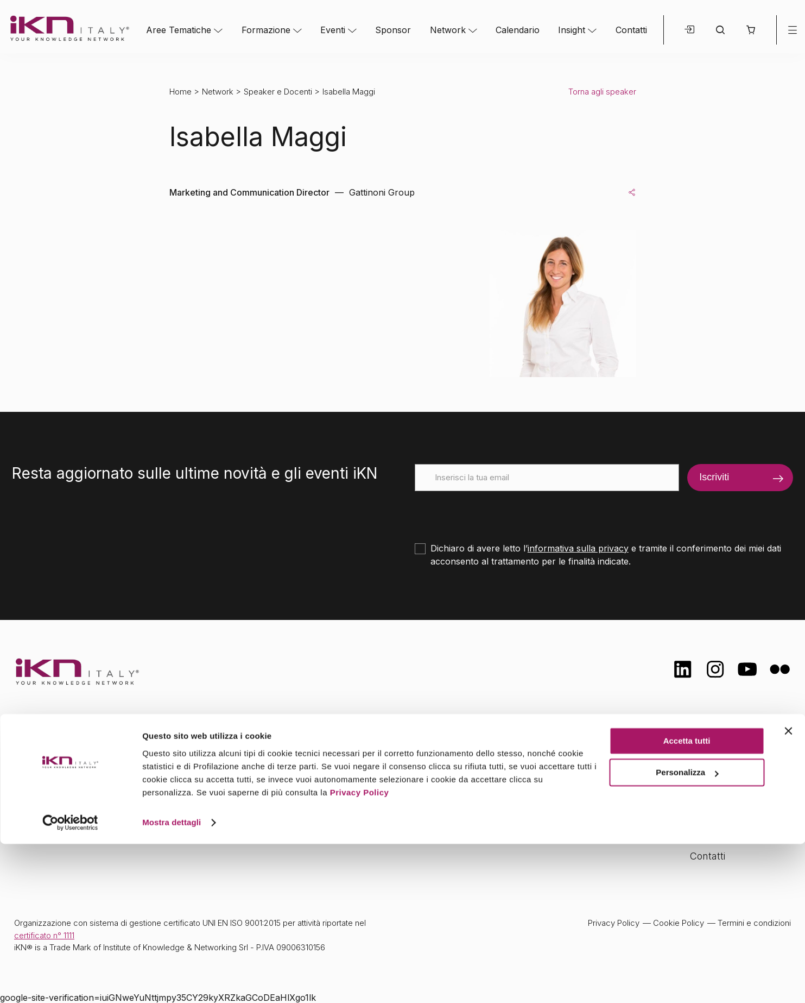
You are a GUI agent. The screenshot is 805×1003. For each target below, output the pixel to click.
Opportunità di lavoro (737, 812)
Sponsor (393, 29)
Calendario (518, 29)
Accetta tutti (687, 900)
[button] (750, 29)
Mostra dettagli (171, 981)
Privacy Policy (359, 951)
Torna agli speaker (602, 91)
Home (180, 91)
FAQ (699, 834)
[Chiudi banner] (788, 890)
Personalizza (687, 931)
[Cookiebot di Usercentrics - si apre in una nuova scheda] (70, 982)
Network (448, 29)
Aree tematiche (267, 750)
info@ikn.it (60, 784)
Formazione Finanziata (740, 791)
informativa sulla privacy (578, 548)
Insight (571, 29)
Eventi (332, 29)
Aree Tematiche (178, 29)
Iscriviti (714, 477)
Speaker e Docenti (278, 91)
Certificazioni (718, 769)
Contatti (631, 29)
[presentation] (497, 512)
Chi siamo (712, 748)
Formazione (266, 29)
